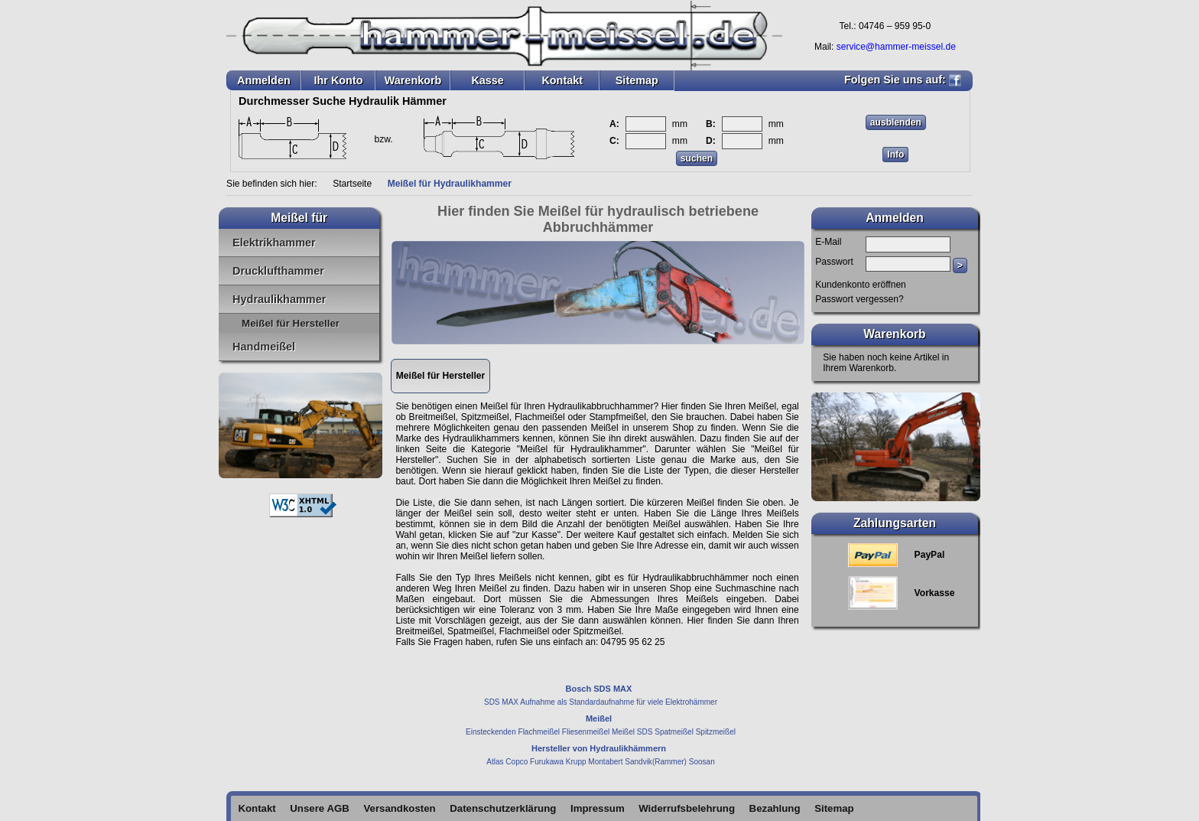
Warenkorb (413, 80)
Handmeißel (263, 346)
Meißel (623, 732)
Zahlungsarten (894, 522)
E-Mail (828, 241)
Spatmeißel (674, 732)
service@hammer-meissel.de (896, 46)
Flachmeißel (539, 732)
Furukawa (547, 761)
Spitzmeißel (716, 732)
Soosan (702, 761)
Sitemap (637, 80)
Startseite (352, 183)
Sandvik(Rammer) (656, 761)
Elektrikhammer (274, 242)
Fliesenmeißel (585, 732)
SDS (645, 732)
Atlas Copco (507, 761)
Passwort (834, 261)
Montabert (605, 761)
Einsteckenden (491, 732)
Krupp (576, 761)
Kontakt (562, 80)
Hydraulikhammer (279, 299)
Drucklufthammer (278, 271)
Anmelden (264, 80)
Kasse (487, 80)
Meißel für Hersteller (291, 323)
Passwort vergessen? (859, 299)
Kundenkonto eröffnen (860, 284)
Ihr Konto (338, 80)
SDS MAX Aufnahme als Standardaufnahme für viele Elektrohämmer (600, 702)
